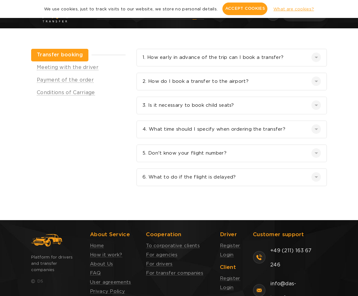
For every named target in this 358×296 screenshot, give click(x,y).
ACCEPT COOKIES (245, 8)
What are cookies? (293, 9)
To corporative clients (173, 246)
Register (230, 246)
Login (227, 255)
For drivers (159, 264)
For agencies (161, 255)
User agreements (110, 282)
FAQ (95, 273)
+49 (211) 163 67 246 (291, 257)
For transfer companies (174, 273)
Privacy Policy (107, 291)
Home (97, 246)
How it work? (106, 255)
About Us (101, 264)
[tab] (59, 55)
